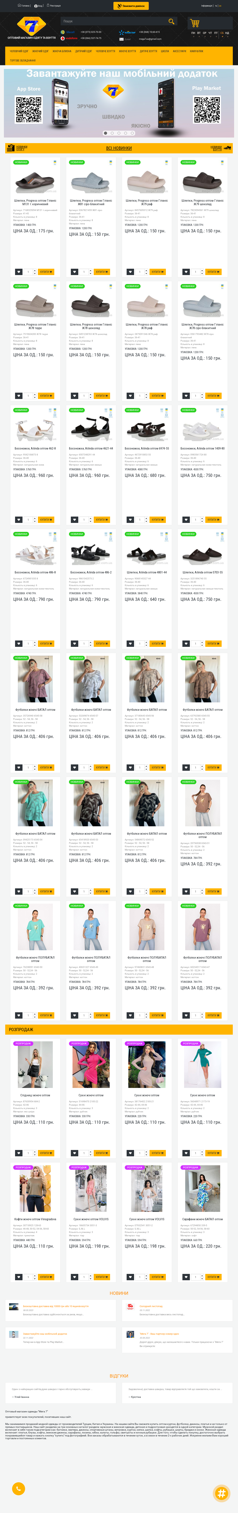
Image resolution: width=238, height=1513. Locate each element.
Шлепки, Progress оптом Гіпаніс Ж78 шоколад (91, 326)
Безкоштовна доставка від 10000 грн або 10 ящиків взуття (56, 1306)
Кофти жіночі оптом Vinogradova (35, 1219)
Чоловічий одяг (19, 51)
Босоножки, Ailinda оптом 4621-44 (91, 448)
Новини (119, 1293)
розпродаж (21, 1029)
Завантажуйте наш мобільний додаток (45, 1333)
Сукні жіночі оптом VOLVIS (91, 1219)
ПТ (216, 32)
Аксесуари (179, 51)
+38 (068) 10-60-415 (149, 32)
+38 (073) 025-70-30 (91, 32)
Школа (165, 51)
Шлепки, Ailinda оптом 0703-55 (203, 572)
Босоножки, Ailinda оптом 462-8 (35, 448)
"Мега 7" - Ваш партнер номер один (159, 1333)
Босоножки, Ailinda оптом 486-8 (35, 572)
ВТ (198, 32)
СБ (222, 32)
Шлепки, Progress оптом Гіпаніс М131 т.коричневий (35, 202)
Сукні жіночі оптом (91, 1095)
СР (204, 32)
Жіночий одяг (40, 51)
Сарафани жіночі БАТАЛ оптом (202, 1219)
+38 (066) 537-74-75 (91, 38)
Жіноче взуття (127, 51)
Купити (46, 271)
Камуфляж (196, 51)
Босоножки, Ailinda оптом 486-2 (91, 572)
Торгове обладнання (23, 60)
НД (227, 32)
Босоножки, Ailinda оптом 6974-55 (147, 448)
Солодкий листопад (151, 1306)
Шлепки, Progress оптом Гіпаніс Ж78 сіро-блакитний (202, 326)
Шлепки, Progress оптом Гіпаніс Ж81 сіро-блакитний (91, 202)
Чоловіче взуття (105, 51)
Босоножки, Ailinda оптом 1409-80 (203, 448)
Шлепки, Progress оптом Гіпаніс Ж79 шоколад (202, 202)
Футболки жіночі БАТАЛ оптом (35, 709)
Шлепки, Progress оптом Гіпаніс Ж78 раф (147, 326)
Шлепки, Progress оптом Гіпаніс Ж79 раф (147, 202)
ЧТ (210, 32)
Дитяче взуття (148, 51)
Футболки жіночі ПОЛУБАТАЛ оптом (202, 835)
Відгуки (119, 1376)
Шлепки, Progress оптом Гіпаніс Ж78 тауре (35, 326)
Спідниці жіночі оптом (35, 1095)
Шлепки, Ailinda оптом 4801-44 (147, 572)
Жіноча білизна (62, 51)
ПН (193, 32)
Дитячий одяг (83, 51)
